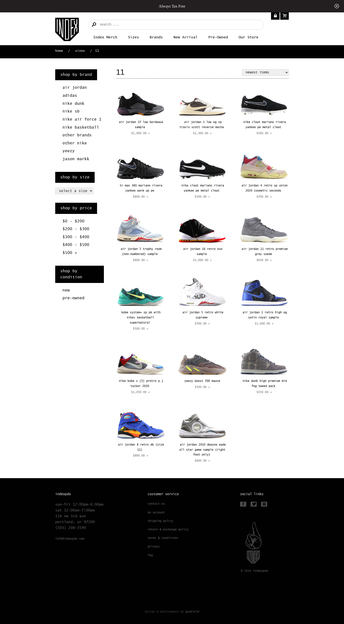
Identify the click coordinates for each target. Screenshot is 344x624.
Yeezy (69, 151)
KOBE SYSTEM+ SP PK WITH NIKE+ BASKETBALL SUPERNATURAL (141, 317)
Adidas (70, 96)
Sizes (133, 37)
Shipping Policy (160, 521)
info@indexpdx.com (69, 538)
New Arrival (185, 37)
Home (59, 51)
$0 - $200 (73, 221)
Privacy (154, 546)
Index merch (105, 37)
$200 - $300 (76, 229)
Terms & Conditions (163, 538)
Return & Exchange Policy (168, 529)
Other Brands (77, 135)
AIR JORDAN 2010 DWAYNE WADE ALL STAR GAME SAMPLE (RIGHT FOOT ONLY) (202, 450)
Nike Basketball (81, 127)
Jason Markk (76, 159)
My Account (156, 512)
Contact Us (156, 503)
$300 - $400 (76, 237)
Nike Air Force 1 (82, 119)
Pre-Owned (218, 37)
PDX (260, 570)
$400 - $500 (76, 245)
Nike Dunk (73, 104)
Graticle (192, 611)
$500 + (70, 253)
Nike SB (71, 111)
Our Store (248, 37)
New (66, 290)
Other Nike (75, 143)
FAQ (150, 555)
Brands (156, 37)
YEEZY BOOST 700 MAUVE (202, 381)
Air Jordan (75, 88)
